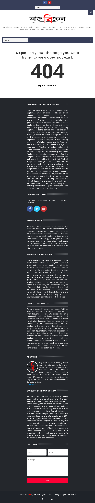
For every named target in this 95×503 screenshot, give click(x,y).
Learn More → (32, 384)
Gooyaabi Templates (68, 494)
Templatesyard (40, 494)
